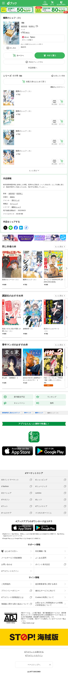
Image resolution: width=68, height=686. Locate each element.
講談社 (12, 197)
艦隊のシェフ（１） (24, 91)
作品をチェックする (36, 62)
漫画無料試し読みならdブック (11, 412)
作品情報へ (32, 68)
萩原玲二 (32, 26)
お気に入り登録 (59, 76)
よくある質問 (40, 558)
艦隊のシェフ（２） (24, 111)
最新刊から (61, 87)
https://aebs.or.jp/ (28, 623)
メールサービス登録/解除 (11, 558)
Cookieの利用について (44, 597)
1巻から (53, 87)
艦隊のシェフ (16, 207)
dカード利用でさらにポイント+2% (31, 44)
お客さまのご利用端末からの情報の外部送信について (49, 604)
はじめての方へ (9, 551)
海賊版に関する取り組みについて (15, 604)
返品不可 (23, 47)
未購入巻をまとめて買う (36, 82)
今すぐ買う (51, 55)
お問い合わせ (6, 564)
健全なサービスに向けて (45, 591)
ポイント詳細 (26, 40)
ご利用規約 (5, 584)
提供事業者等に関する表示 (46, 584)
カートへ (20, 55)
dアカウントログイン (10, 571)
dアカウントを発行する (34, 652)
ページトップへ (34, 665)
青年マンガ (15, 200)
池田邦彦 (24, 26)
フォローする (37, 26)
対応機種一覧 (40, 551)
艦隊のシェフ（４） (24, 151)
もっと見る (59, 247)
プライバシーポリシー (10, 591)
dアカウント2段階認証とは (12, 597)
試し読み (13, 48)
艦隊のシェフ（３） (24, 131)
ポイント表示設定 (42, 564)
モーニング (14, 204)
